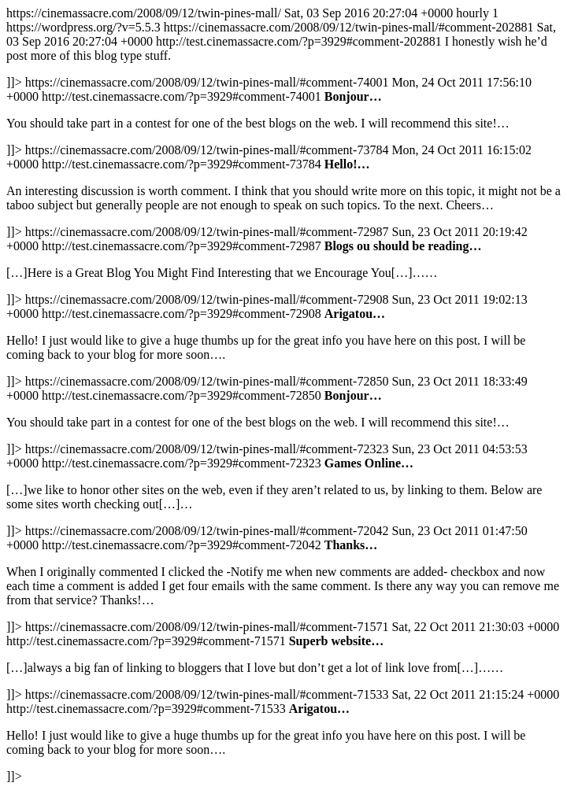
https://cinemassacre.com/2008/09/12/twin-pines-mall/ (283, 394)
